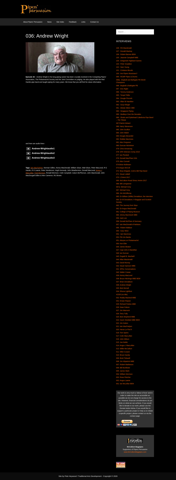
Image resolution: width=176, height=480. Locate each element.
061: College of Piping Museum (128, 212)
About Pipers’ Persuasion (32, 22)
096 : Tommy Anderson (125, 92)
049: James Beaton (123, 247)
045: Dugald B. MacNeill (125, 256)
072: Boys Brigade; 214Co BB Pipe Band (131, 171)
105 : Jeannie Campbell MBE (127, 58)
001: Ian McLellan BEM (125, 384)
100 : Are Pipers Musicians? (126, 73)
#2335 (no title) (121, 294)
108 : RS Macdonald (124, 48)
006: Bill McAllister (123, 368)
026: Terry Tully (122, 314)
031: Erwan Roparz (123, 301)
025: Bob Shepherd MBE (125, 317)
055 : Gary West (122, 231)
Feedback (72, 22)
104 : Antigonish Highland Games (129, 61)
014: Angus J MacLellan (125, 345)
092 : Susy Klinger (123, 105)
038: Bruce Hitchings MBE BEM (128, 279)
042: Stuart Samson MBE (125, 266)
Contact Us (94, 22)
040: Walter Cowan (123, 272)
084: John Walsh (122, 133)
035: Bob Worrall (122, 288)
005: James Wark (122, 371)
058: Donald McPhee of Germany (129, 221)
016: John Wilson (122, 339)
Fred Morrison (39, 173)
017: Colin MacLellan (124, 336)
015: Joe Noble (122, 342)
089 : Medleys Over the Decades (128, 114)
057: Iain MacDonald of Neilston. (128, 224)
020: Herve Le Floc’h (124, 329)
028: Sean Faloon (123, 307)
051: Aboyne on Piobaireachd (127, 240)
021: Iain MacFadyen (124, 326)
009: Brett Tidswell (123, 358)
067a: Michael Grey (123, 187)
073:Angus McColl (123, 168)
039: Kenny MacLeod (124, 275)
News (49, 22)
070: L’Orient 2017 (123, 177)
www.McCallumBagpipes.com (135, 452)
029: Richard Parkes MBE (126, 304)
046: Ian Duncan (122, 253)
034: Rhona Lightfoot (124, 291)
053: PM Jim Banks (123, 237)
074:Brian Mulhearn (123, 165)
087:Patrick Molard (123, 123)
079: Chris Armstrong (124, 149)
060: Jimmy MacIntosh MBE (126, 215)
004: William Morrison (124, 374)
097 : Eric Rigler (122, 89)
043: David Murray (123, 263)
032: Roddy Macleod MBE (126, 298)
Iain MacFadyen (37, 168)
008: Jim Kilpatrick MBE (125, 361)
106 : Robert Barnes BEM (126, 54)
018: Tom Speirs (122, 333)
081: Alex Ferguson (123, 142)
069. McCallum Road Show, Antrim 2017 (131, 180)
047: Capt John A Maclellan (126, 250)
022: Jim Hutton (122, 323)
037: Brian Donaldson (124, 282)
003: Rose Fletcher (123, 377)
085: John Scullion (123, 130)
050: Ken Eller (121, 244)
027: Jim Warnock (123, 310)
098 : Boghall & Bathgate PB (127, 86)
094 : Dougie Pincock (124, 98)
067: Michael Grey (123, 190)
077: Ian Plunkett (122, 155)
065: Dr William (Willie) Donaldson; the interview (134, 196)
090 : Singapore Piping (124, 111)
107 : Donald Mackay (124, 51)
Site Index (60, 22)
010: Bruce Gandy (123, 355)
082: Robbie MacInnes (124, 139)
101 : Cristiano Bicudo (124, 70)
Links (83, 22)
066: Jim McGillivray (123, 193)
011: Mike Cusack (123, 352)
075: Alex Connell (122, 161)
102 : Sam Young (122, 67)
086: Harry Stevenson (124, 126)
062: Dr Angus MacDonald (126, 209)
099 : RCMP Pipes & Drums (126, 77)
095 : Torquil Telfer (123, 95)
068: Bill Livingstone (123, 184)
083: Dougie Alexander (124, 136)
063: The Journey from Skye (127, 205)
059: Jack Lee (121, 218)
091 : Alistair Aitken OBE (125, 108)
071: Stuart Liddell (123, 174)
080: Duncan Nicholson (125, 145)
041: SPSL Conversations (126, 269)
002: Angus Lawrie (123, 380)
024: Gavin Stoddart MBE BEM (128, 320)
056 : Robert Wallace (124, 228)
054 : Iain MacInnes (123, 234)
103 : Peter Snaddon (124, 64)
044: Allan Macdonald (124, 259)
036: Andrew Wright (123, 285)
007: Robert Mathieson (124, 365)
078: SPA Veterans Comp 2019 (128, 152)
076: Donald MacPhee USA (126, 158)
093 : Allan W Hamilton (124, 101)
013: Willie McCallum (124, 349)
